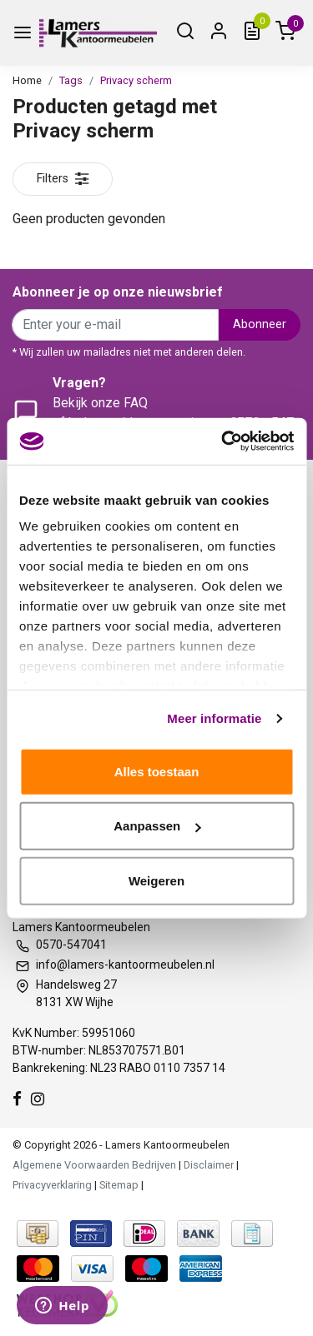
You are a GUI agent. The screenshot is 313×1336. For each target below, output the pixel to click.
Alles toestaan (156, 771)
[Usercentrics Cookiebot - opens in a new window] (223, 441)
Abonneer (259, 324)
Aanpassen (157, 826)
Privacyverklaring (52, 1185)
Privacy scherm (136, 80)
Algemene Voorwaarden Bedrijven (94, 1165)
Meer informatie (214, 718)
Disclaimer (209, 1165)
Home (27, 80)
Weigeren (156, 880)
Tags (71, 80)
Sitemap (119, 1185)
